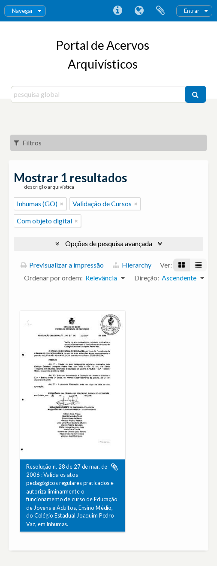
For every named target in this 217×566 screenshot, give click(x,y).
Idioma (139, 10)
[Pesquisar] (195, 94)
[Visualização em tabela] (198, 265)
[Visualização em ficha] (181, 265)
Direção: (146, 278)
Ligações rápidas (117, 10)
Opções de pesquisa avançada (109, 243)
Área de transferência (160, 10)
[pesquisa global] (99, 94)
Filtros (28, 142)
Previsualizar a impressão (62, 265)
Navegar (22, 10)
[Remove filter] (61, 203)
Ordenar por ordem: (53, 278)
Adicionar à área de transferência (114, 467)
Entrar (191, 10)
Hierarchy (132, 265)
